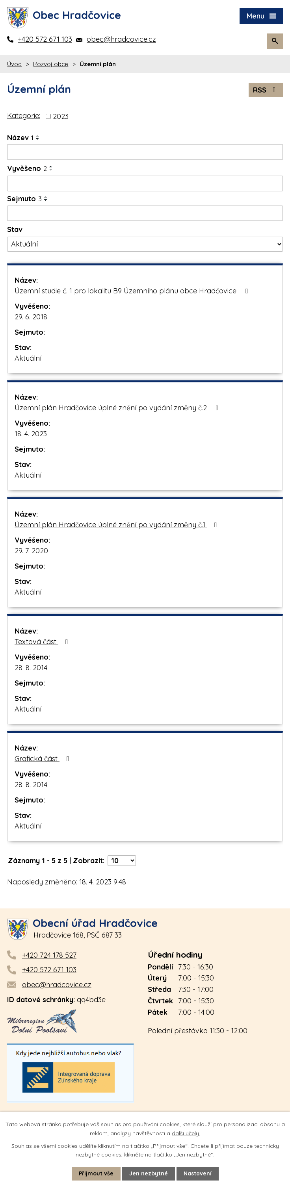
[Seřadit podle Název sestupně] (37, 139)
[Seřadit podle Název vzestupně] (37, 135)
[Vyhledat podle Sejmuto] (145, 213)
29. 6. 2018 (31, 316)
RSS (266, 90)
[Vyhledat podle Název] (145, 152)
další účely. (186, 1132)
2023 (61, 116)
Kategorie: (23, 115)
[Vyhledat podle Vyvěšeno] (145, 183)
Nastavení (198, 1173)
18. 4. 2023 (31, 433)
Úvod (14, 64)
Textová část (43, 641)
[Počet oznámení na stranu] (122, 860)
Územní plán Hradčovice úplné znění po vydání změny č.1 (117, 524)
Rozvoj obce (50, 64)
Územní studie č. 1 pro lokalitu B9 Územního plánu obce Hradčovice (133, 290)
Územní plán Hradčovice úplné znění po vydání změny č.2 (118, 407)
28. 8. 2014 (31, 667)
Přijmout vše (96, 1173)
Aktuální (28, 358)
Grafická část (43, 758)
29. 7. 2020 (31, 550)
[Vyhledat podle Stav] (145, 244)
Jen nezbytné (148, 1173)
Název (20, 137)
